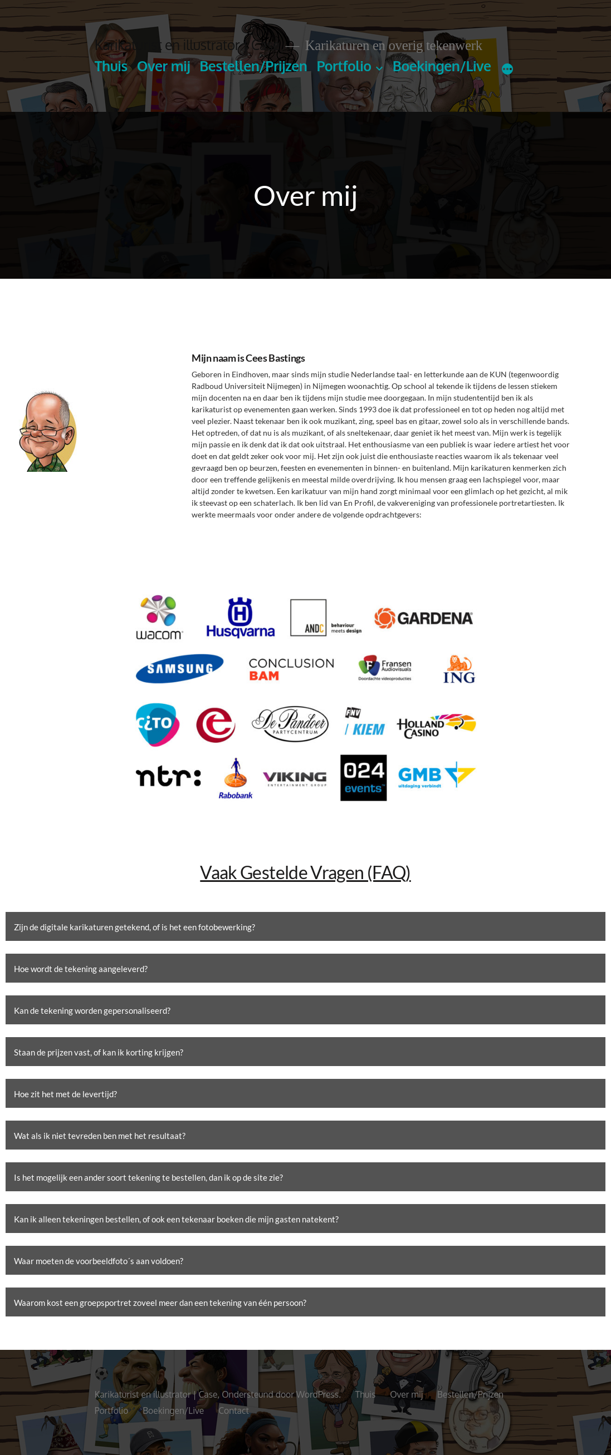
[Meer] (507, 68)
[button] (305, 926)
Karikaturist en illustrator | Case (187, 44)
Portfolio (343, 66)
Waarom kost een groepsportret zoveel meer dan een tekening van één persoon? (160, 1303)
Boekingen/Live (442, 66)
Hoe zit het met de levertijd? (65, 1094)
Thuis (111, 66)
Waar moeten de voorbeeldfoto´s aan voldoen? (98, 1261)
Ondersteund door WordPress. (282, 1394)
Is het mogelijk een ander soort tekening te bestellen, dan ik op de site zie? (148, 1177)
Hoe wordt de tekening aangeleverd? (81, 969)
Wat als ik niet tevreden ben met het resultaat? (99, 1136)
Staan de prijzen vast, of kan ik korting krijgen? (98, 1052)
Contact (233, 1410)
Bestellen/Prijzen (253, 66)
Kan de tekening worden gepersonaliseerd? (92, 1010)
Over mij (163, 66)
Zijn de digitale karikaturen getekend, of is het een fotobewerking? (134, 927)
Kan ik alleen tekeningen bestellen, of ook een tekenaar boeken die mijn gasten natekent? (176, 1219)
